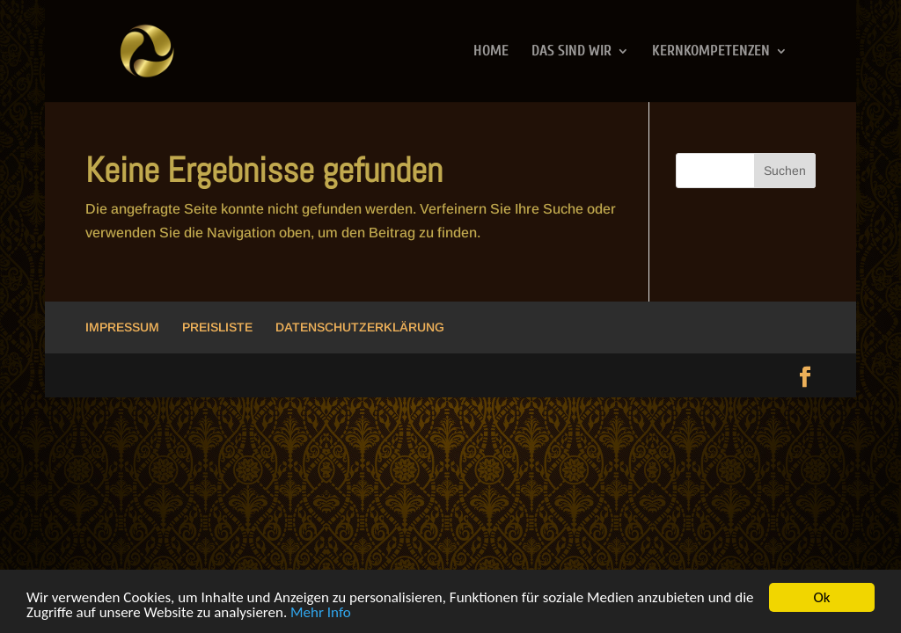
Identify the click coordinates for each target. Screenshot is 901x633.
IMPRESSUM (122, 327)
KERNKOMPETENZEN (711, 52)
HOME (491, 52)
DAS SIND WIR (571, 52)
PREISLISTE (217, 327)
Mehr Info (320, 613)
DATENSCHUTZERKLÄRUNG (359, 327)
